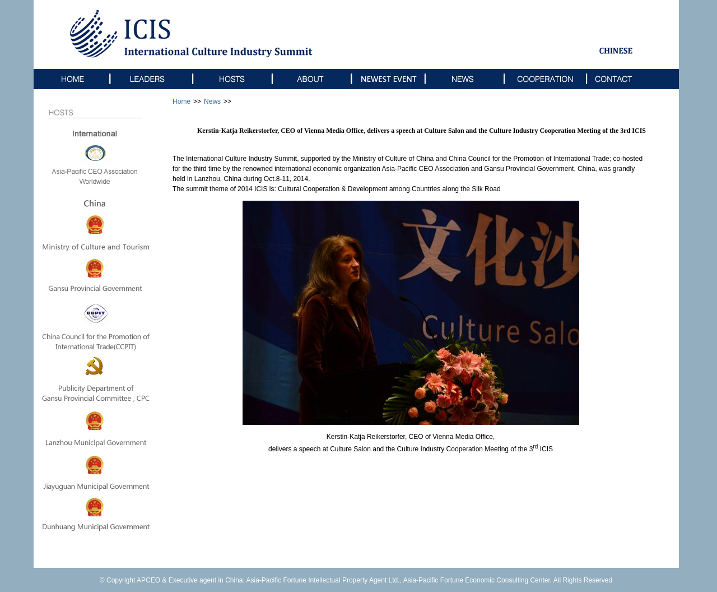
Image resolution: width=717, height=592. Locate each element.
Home (181, 101)
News (212, 101)
